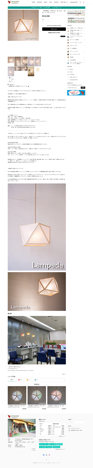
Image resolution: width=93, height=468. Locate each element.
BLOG (50, 2)
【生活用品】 (73, 60)
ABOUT (45, 2)
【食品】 (72, 57)
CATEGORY (39, 2)
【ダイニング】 (73, 45)
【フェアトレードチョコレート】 (76, 37)
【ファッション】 (74, 51)
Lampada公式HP (74, 2)
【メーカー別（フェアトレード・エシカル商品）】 (76, 63)
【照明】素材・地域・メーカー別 (76, 31)
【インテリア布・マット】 (76, 42)
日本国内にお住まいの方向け (54, 32)
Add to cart (54, 29)
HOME (33, 2)
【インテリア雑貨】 (74, 39)
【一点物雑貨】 (73, 48)
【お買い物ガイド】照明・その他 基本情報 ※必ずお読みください (46, 7)
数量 (43, 19)
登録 (83, 87)
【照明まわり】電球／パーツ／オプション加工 (76, 34)
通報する (64, 374)
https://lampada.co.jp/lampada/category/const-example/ (21, 370)
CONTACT (56, 2)
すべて (11, 379)
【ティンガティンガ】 (75, 54)
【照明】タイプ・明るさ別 (76, 28)
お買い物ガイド (64, 2)
